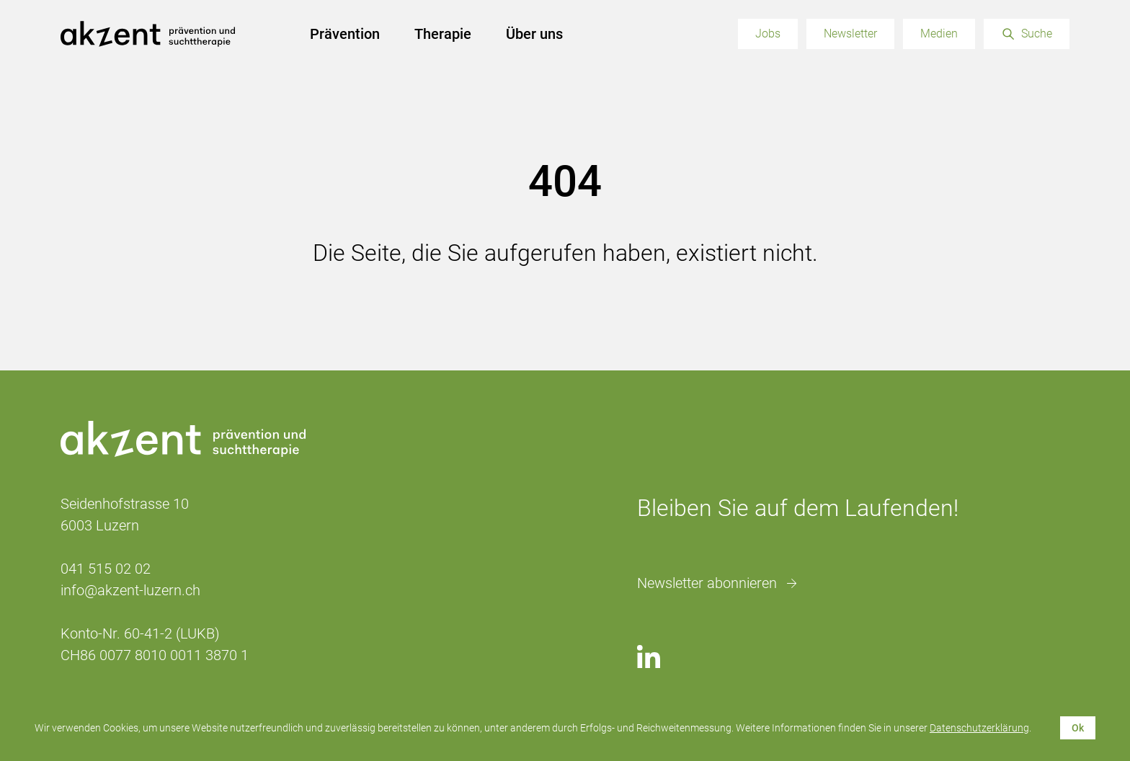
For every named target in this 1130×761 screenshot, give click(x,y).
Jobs (767, 33)
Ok (1078, 728)
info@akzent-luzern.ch (130, 590)
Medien (939, 33)
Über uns (534, 34)
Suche (1036, 33)
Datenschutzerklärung (979, 728)
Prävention (345, 34)
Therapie (442, 34)
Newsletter (850, 33)
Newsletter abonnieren (707, 583)
